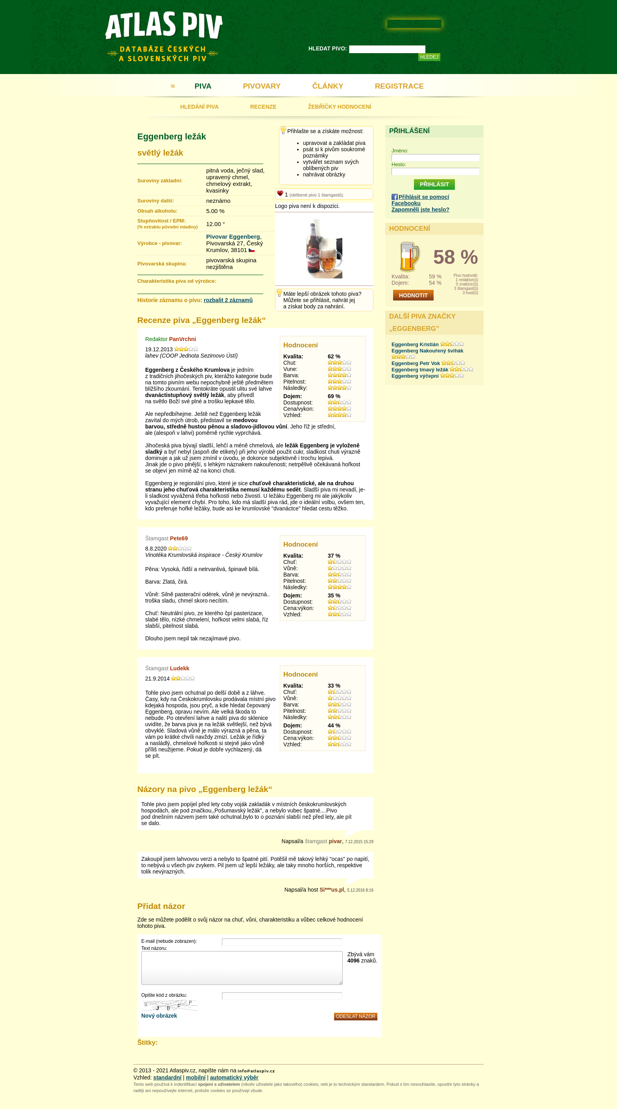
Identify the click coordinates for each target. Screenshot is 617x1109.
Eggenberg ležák (171, 136)
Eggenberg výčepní (415, 376)
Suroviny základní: (160, 181)
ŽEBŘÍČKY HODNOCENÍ (339, 107)
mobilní (196, 1077)
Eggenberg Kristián (415, 344)
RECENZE (263, 107)
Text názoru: (154, 948)
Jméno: (400, 151)
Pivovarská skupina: (162, 264)
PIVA (202, 86)
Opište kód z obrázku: (164, 995)
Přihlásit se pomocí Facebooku (420, 200)
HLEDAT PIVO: (327, 48)
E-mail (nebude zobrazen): (169, 941)
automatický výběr (234, 1077)
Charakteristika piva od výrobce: (176, 281)
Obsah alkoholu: (157, 211)
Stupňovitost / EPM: (167, 223)
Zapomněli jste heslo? (420, 209)
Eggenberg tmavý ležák (420, 370)
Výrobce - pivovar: (159, 243)
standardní (167, 1077)
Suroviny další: (155, 201)
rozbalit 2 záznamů (228, 300)
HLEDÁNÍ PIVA (199, 107)
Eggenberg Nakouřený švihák (428, 351)
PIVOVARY (262, 86)
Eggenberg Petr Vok (416, 363)
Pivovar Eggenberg (233, 236)
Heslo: (399, 164)
